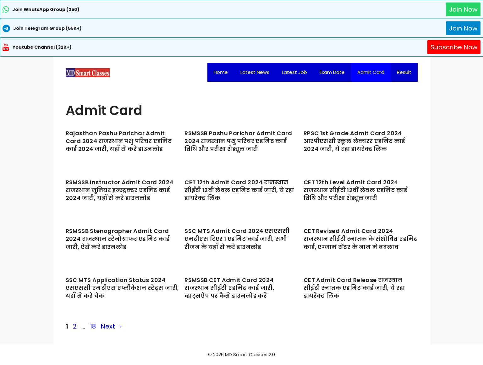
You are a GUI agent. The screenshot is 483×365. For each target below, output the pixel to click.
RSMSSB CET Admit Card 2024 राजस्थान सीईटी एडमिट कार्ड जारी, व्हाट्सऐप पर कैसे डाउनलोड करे (229, 288)
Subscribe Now (454, 47)
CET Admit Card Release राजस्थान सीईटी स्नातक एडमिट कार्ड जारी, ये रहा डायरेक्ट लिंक (354, 288)
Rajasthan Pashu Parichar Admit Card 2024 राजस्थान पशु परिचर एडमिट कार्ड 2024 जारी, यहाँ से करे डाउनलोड (119, 141)
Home (221, 72)
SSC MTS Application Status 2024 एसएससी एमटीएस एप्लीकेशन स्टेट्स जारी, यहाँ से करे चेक (122, 288)
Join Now (463, 9)
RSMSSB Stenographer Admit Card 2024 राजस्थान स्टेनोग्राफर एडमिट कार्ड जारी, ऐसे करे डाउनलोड (118, 239)
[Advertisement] (241, 352)
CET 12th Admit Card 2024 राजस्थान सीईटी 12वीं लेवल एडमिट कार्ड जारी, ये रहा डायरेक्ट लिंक (239, 190)
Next (112, 326)
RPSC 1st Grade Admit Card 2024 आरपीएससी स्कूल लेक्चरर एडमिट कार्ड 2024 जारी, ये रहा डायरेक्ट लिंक (354, 141)
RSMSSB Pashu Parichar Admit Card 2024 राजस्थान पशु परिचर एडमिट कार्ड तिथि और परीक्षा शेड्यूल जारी (238, 141)
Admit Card (370, 72)
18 (93, 326)
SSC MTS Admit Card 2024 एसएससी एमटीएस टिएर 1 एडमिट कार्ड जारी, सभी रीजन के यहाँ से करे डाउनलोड (237, 239)
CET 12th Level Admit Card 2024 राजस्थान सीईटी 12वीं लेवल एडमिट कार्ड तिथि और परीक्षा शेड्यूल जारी (356, 190)
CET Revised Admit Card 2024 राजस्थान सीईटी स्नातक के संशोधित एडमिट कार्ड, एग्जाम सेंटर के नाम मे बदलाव (361, 239)
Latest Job (294, 72)
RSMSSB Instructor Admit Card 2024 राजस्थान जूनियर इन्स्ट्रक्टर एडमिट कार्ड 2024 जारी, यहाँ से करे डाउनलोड (119, 190)
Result (404, 72)
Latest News (254, 72)
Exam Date (332, 72)
